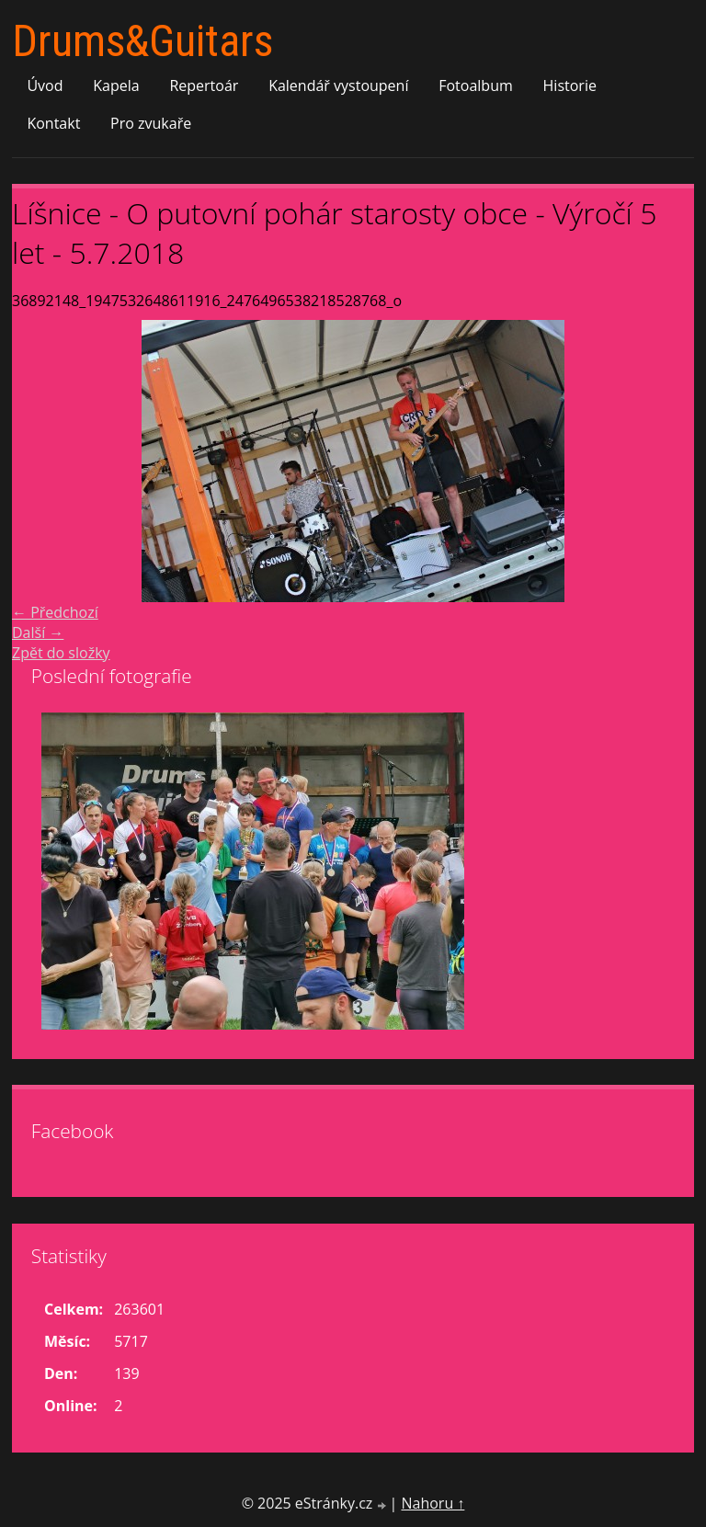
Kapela (116, 85)
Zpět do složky (61, 653)
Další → (37, 632)
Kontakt (53, 123)
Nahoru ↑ (432, 1503)
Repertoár (203, 85)
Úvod (45, 85)
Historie (570, 85)
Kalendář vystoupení (338, 85)
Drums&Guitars (142, 41)
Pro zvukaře (150, 123)
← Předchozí (55, 612)
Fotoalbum (475, 85)
